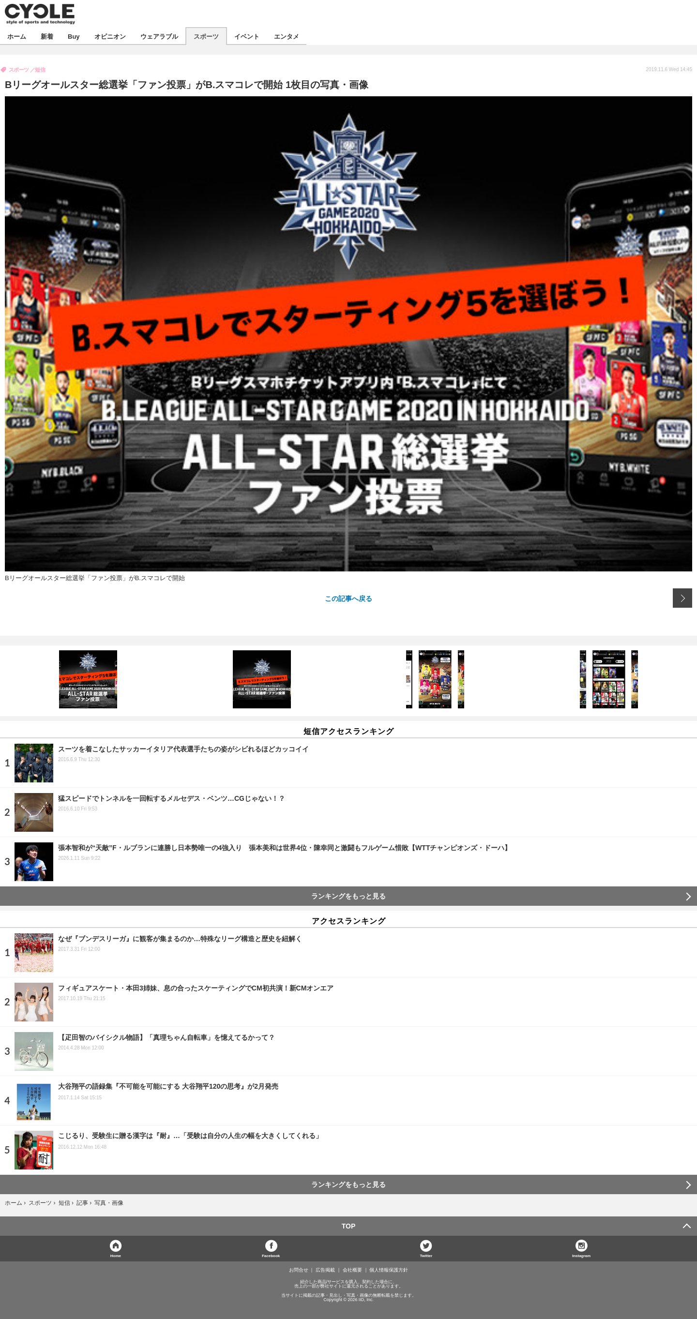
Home (115, 1255)
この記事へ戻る (348, 598)
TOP (349, 1226)
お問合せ (298, 1270)
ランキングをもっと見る (348, 896)
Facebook (271, 1255)
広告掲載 (325, 1270)
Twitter (426, 1255)
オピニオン (110, 36)
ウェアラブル (159, 36)
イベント (246, 36)
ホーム (16, 36)
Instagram (581, 1255)
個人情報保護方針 (388, 1270)
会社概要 (352, 1270)
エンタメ (286, 36)
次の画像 (682, 598)
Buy (74, 36)
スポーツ (206, 36)
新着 (47, 36)
